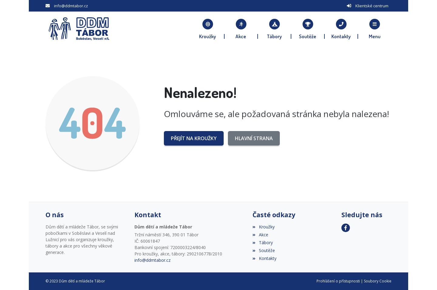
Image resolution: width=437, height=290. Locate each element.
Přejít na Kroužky (194, 138)
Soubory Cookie (377, 281)
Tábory (262, 242)
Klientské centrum (371, 5)
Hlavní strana (254, 138)
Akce (260, 235)
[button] (374, 29)
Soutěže (263, 250)
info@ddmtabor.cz (71, 5)
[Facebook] (345, 228)
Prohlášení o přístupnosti (338, 281)
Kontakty (264, 258)
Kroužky (263, 227)
